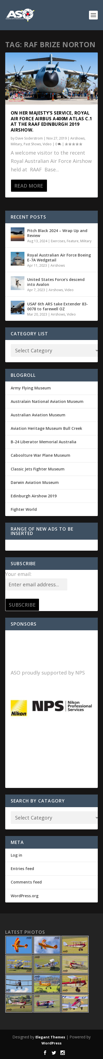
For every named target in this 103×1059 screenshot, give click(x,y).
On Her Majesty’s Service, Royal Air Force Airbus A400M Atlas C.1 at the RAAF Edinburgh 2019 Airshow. (51, 121)
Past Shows (32, 144)
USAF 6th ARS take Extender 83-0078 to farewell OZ (57, 306)
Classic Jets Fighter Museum (38, 469)
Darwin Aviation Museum (35, 482)
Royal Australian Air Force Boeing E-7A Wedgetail (59, 257)
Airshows (77, 138)
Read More (28, 185)
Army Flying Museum (31, 388)
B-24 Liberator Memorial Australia (43, 441)
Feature (73, 241)
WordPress (51, 1043)
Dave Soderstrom (29, 138)
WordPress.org (24, 895)
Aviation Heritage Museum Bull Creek (46, 428)
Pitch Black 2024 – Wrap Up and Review (57, 233)
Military (16, 144)
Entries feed (22, 868)
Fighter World (24, 509)
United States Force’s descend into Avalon (56, 282)
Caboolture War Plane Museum (40, 455)
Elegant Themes (50, 1037)
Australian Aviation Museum (38, 414)
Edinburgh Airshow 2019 (34, 495)
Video (47, 144)
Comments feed (26, 882)
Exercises (58, 241)
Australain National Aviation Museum (47, 401)
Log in (16, 855)
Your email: (18, 574)
